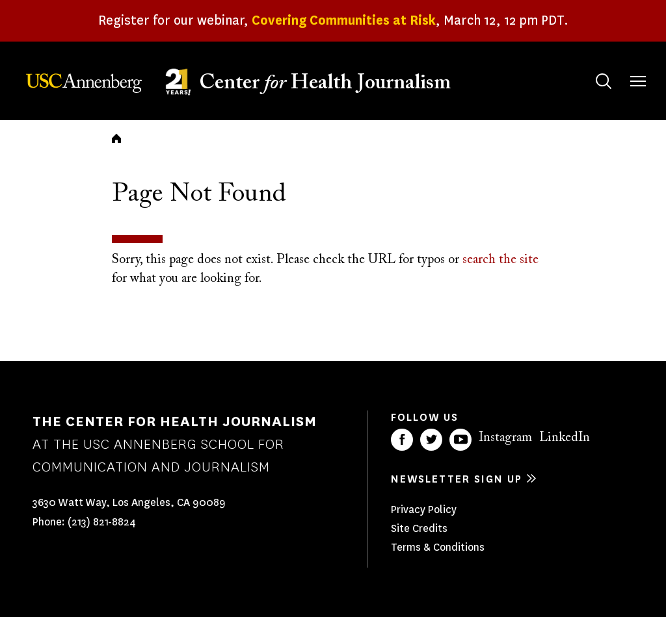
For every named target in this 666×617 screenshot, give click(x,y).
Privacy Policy (424, 509)
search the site (500, 259)
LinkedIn (564, 437)
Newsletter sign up (456, 479)
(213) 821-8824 (102, 522)
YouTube (460, 440)
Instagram (505, 437)
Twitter (431, 440)
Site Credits (419, 528)
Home (116, 138)
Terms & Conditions (438, 547)
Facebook (402, 440)
